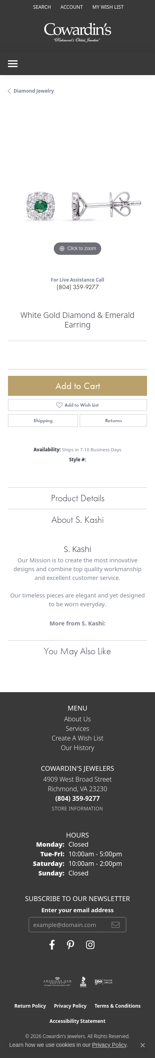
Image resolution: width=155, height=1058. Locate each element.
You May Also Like (77, 651)
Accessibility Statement (77, 1021)
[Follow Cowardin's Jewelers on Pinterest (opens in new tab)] (70, 945)
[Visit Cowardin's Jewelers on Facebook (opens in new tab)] (52, 945)
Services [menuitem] (77, 728)
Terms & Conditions (117, 1005)
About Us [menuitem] (77, 719)
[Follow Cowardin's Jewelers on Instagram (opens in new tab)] (90, 945)
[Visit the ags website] (57, 982)
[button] (41, 7)
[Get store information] (77, 808)
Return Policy (30, 1005)
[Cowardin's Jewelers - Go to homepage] (78, 33)
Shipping (43, 420)
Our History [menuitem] (77, 747)
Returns (113, 420)
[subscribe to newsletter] (115, 924)
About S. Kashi (77, 519)
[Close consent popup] (142, 1045)
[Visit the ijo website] (103, 982)
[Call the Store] (77, 798)
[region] (77, 188)
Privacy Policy (70, 1005)
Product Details (77, 498)
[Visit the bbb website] (83, 982)
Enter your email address (77, 910)
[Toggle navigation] (13, 63)
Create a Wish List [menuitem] (78, 738)
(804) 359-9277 (78, 287)
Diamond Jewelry (34, 90)
